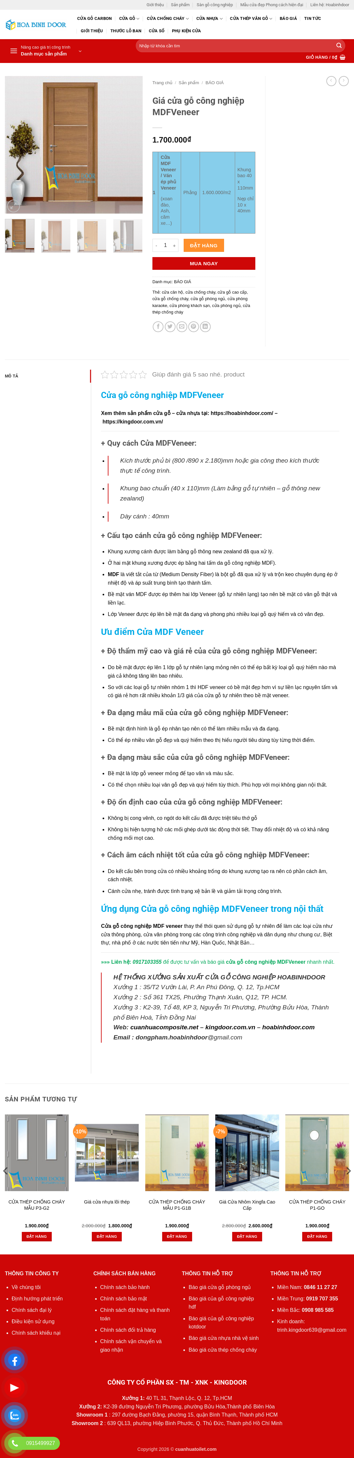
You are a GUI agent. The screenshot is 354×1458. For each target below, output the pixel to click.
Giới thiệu (155, 4)
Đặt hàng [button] (37, 1236)
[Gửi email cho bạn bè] (182, 326)
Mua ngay (204, 263)
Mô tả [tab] (11, 376)
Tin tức (312, 18)
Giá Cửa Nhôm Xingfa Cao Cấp (247, 1205)
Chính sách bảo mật (123, 1298)
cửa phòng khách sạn (190, 305)
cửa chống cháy (200, 292)
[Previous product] (344, 81)
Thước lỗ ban (125, 30)
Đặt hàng (204, 245)
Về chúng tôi (26, 1287)
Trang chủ (162, 82)
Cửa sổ (157, 30)
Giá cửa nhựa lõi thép (107, 1202)
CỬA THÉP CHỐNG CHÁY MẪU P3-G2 (36, 1205)
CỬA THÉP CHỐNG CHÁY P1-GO (317, 1205)
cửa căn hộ (172, 292)
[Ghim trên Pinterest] (193, 326)
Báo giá (288, 18)
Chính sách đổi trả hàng (128, 1330)
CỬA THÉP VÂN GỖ (251, 19)
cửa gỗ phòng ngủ (208, 298)
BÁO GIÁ (214, 82)
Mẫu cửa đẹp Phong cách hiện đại (271, 4)
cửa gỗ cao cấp (232, 292)
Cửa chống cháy (168, 19)
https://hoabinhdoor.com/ (242, 413)
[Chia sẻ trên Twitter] (170, 326)
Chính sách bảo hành (125, 1287)
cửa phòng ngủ (226, 305)
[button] (45, 51)
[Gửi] (339, 46)
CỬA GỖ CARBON (94, 18)
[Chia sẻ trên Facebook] (158, 326)
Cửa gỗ (129, 19)
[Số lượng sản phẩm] (165, 245)
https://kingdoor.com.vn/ (133, 421)
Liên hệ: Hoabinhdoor (329, 4)
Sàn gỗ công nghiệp (215, 4)
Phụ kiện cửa (186, 30)
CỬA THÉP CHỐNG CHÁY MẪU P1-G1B (177, 1205)
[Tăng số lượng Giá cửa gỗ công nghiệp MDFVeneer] (174, 245)
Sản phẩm (180, 4)
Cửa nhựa (209, 19)
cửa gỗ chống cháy (170, 298)
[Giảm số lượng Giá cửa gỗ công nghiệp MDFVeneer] (156, 245)
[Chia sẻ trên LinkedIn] (205, 326)
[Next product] (331, 81)
